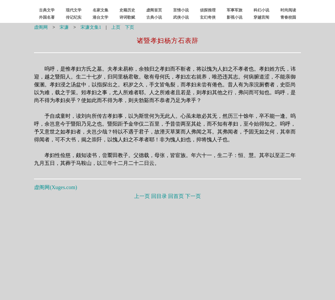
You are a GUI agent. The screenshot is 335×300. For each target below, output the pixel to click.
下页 (129, 27)
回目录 (159, 196)
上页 (115, 27)
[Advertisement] (168, 248)
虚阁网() (55, 187)
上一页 (142, 196)
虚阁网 (41, 27)
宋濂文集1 (90, 27)
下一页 (193, 196)
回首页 (176, 196)
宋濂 (64, 27)
